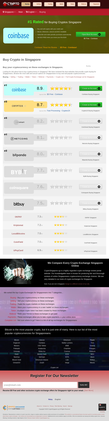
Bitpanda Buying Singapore (69, 158)
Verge (67, 371)
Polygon (92, 357)
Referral (83, 4)
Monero (16, 354)
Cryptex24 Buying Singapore (69, 109)
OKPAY (18, 217)
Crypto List (60, 77)
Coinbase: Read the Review (46, 47)
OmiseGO (16, 371)
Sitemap (70, 406)
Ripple (92, 349)
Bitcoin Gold (16, 368)
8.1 (36, 137)
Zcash (42, 371)
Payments (96, 4)
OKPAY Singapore (90, 217)
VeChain (42, 366)
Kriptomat (18, 225)
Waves (92, 371)
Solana (92, 354)
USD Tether (42, 354)
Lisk (67, 368)
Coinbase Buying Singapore (69, 92)
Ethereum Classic (42, 368)
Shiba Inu (41, 360)
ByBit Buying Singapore (69, 174)
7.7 (36, 170)
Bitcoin (16, 349)
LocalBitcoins (18, 234)
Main (20, 12)
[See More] (88, 391)
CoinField (18, 242)
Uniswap (17, 360)
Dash (16, 363)
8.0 (36, 154)
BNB (67, 354)
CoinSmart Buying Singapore (69, 125)
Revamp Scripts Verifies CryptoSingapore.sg (38, 418)
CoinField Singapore (90, 243)
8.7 (36, 105)
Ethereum (67, 349)
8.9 (36, 88)
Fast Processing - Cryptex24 (48, 109)
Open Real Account (89, 34)
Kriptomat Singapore (90, 226)
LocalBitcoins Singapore (90, 234)
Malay (50, 399)
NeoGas (17, 366)
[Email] (40, 385)
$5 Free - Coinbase (91, 38)
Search (65, 406)
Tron (92, 351)
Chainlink (67, 357)
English (31, 12)
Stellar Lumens (67, 351)
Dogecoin (16, 351)
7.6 (36, 187)
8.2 (36, 121)
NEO (92, 363)
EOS (67, 363)
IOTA (67, 366)
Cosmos (67, 360)
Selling (39, 4)
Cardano (42, 351)
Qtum (92, 366)
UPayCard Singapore (90, 251)
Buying (27, 4)
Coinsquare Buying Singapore (69, 191)
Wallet (61, 4)
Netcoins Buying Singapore (69, 141)
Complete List (17, 315)
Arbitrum (92, 360)
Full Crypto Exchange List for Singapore (80, 77)
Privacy (52, 406)
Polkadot (17, 357)
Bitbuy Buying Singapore (69, 207)
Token (72, 4)
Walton (92, 368)
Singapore (9, 12)
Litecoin (42, 349)
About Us (39, 406)
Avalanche (42, 357)
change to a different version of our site (85, 280)
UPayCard (18, 250)
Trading (50, 4)
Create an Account (68, 89)
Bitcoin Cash (41, 363)
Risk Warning (58, 406)
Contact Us (46, 406)
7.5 (36, 203)
